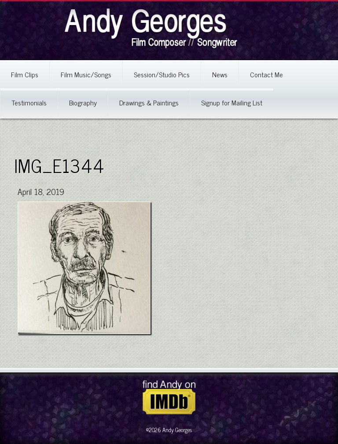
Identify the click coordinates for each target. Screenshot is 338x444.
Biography (83, 102)
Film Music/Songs (86, 74)
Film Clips (24, 74)
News (220, 74)
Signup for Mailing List (231, 102)
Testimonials (29, 102)
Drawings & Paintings (149, 102)
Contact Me (266, 74)
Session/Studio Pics (162, 74)
